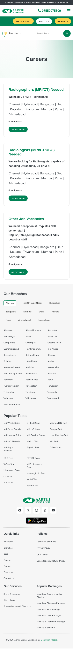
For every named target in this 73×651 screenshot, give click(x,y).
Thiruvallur (9, 394)
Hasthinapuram (33, 350)
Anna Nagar (9, 338)
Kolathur (8, 363)
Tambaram (52, 387)
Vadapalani (53, 394)
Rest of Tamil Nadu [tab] (32, 304)
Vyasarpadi (53, 400)
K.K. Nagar (52, 350)
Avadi (28, 338)
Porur (50, 381)
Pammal (51, 375)
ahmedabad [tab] (25, 321)
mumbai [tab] (28, 313)
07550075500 (49, 10)
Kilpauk (51, 356)
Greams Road (54, 344)
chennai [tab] (10, 304)
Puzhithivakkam (11, 387)
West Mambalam (12, 406)
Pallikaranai (31, 375)
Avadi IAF (52, 338)
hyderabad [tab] (56, 304)
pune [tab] (8, 321)
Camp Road (9, 344)
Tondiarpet (31, 394)
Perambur (8, 381)
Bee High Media (49, 641)
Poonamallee (32, 381)
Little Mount (31, 363)
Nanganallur (53, 369)
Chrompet (30, 344)
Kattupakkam (32, 356)
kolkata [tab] (57, 313)
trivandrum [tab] (45, 321)
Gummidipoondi (11, 350)
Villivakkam (31, 400)
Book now (62, 2)
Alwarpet (8, 332)
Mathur (51, 363)
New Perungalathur (13, 375)
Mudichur (30, 369)
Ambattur (52, 332)
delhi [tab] (42, 313)
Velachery (8, 400)
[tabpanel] (36, 369)
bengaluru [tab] (10, 313)
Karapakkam (10, 356)
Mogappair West (12, 369)
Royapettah (31, 387)
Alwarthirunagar (33, 332)
